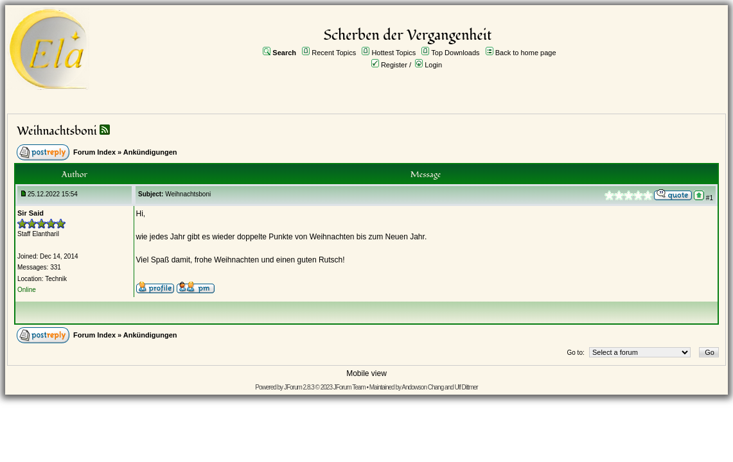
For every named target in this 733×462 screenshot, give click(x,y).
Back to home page (525, 52)
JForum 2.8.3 (299, 387)
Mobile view (366, 373)
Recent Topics (334, 52)
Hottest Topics (393, 52)
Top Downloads (455, 52)
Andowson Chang (422, 387)
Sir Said (30, 213)
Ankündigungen (150, 152)
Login (433, 65)
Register (394, 65)
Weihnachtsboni (57, 131)
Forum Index (94, 152)
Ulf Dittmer (465, 387)
